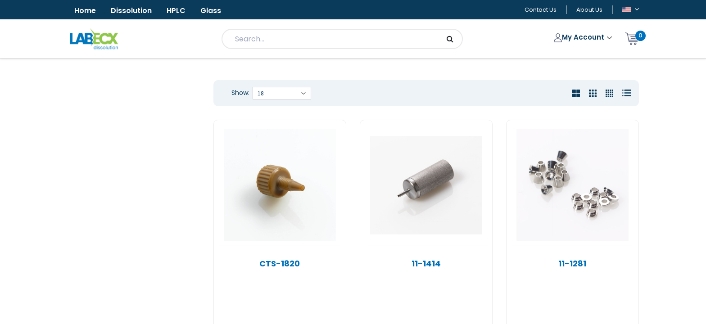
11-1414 (426, 263)
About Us (589, 9)
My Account (580, 37)
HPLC (176, 10)
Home (85, 10)
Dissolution (131, 10)
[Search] (450, 39)
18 (261, 93)
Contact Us (541, 9)
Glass (210, 10)
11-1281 (572, 263)
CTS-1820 (279, 263)
